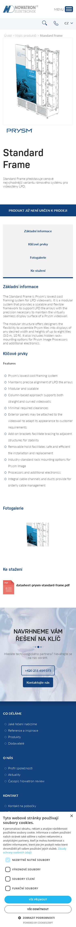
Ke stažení (38, 270)
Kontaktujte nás (38, 682)
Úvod (8, 35)
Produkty (14, 736)
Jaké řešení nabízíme (22, 724)
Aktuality (14, 774)
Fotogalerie (38, 257)
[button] (38, 918)
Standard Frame (51, 35)
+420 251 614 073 (56, 23)
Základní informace (38, 231)
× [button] (71, 816)
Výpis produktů (25, 35)
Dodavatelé (16, 743)
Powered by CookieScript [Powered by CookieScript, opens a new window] (38, 922)
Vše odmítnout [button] (38, 909)
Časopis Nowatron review (26, 781)
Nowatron (20, 9)
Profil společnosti (20, 768)
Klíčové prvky (38, 244)
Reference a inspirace (23, 730)
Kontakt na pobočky (22, 805)
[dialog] (38, 869)
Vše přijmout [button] (38, 899)
